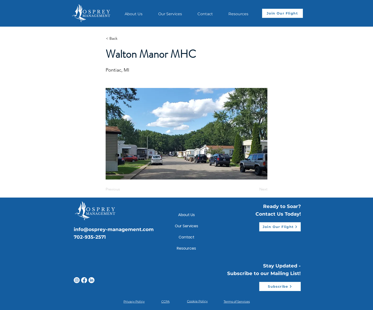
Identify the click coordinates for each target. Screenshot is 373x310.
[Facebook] (84, 280)
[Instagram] (77, 280)
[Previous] (121, 189)
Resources (186, 248)
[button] (238, 12)
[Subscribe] (280, 286)
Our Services (186, 226)
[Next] (255, 189)
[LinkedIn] (91, 280)
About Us (186, 215)
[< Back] (121, 38)
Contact (186, 237)
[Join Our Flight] (282, 13)
